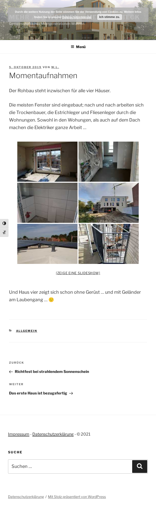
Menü (78, 47)
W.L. (55, 67)
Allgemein (26, 331)
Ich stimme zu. (109, 17)
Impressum (18, 434)
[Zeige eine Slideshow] (78, 273)
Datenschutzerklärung (53, 434)
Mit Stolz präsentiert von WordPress (77, 496)
